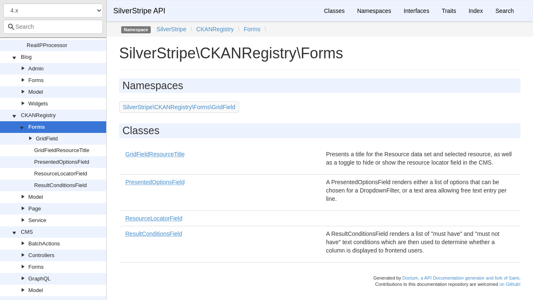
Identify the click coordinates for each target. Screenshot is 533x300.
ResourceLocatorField (60, 173)
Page (34, 208)
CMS (27, 232)
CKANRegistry (38, 115)
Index (475, 11)
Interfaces (416, 11)
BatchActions (44, 243)
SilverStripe (172, 29)
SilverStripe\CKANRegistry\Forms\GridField (179, 107)
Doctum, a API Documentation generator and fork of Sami (460, 277)
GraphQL (39, 278)
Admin (36, 68)
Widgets (38, 103)
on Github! (510, 284)
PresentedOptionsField (61, 162)
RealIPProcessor (47, 45)
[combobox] (53, 27)
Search (505, 11)
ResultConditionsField (60, 185)
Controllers (41, 255)
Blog (26, 57)
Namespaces (374, 11)
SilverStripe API (139, 11)
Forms (36, 80)
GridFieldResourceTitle (61, 150)
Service (37, 220)
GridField (47, 138)
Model (35, 92)
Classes (334, 11)
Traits (449, 11)
